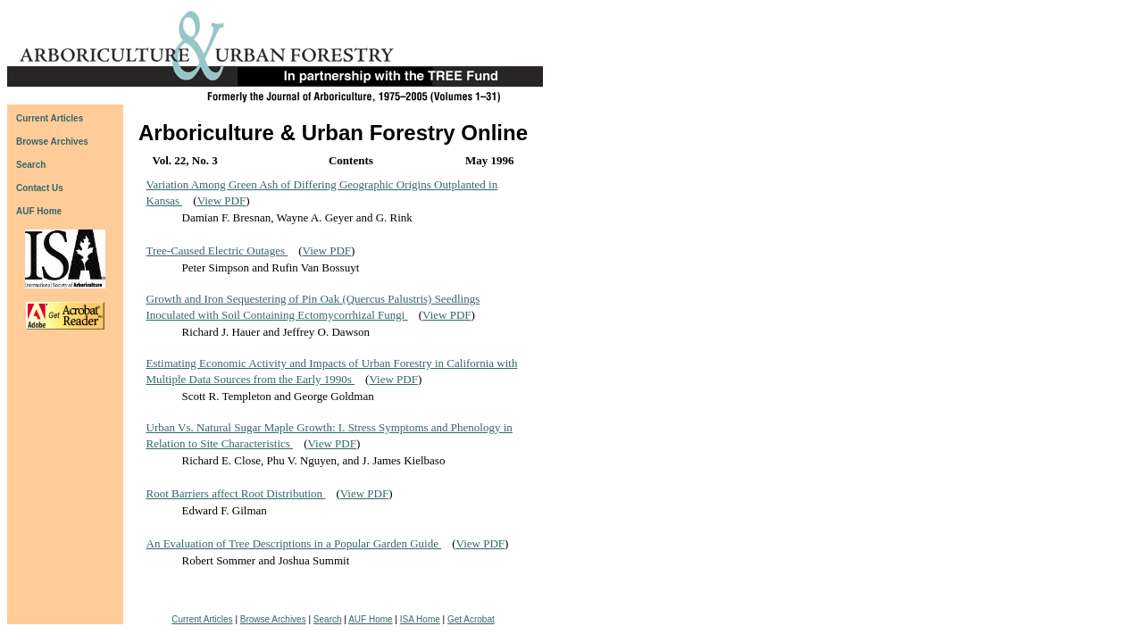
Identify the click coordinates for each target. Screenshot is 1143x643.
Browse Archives (273, 619)
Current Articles (201, 619)
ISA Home (420, 619)
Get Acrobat (471, 619)
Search (327, 619)
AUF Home (39, 211)
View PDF (221, 200)
